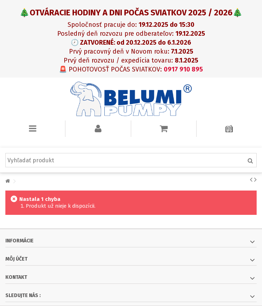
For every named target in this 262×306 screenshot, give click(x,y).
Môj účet (16, 259)
